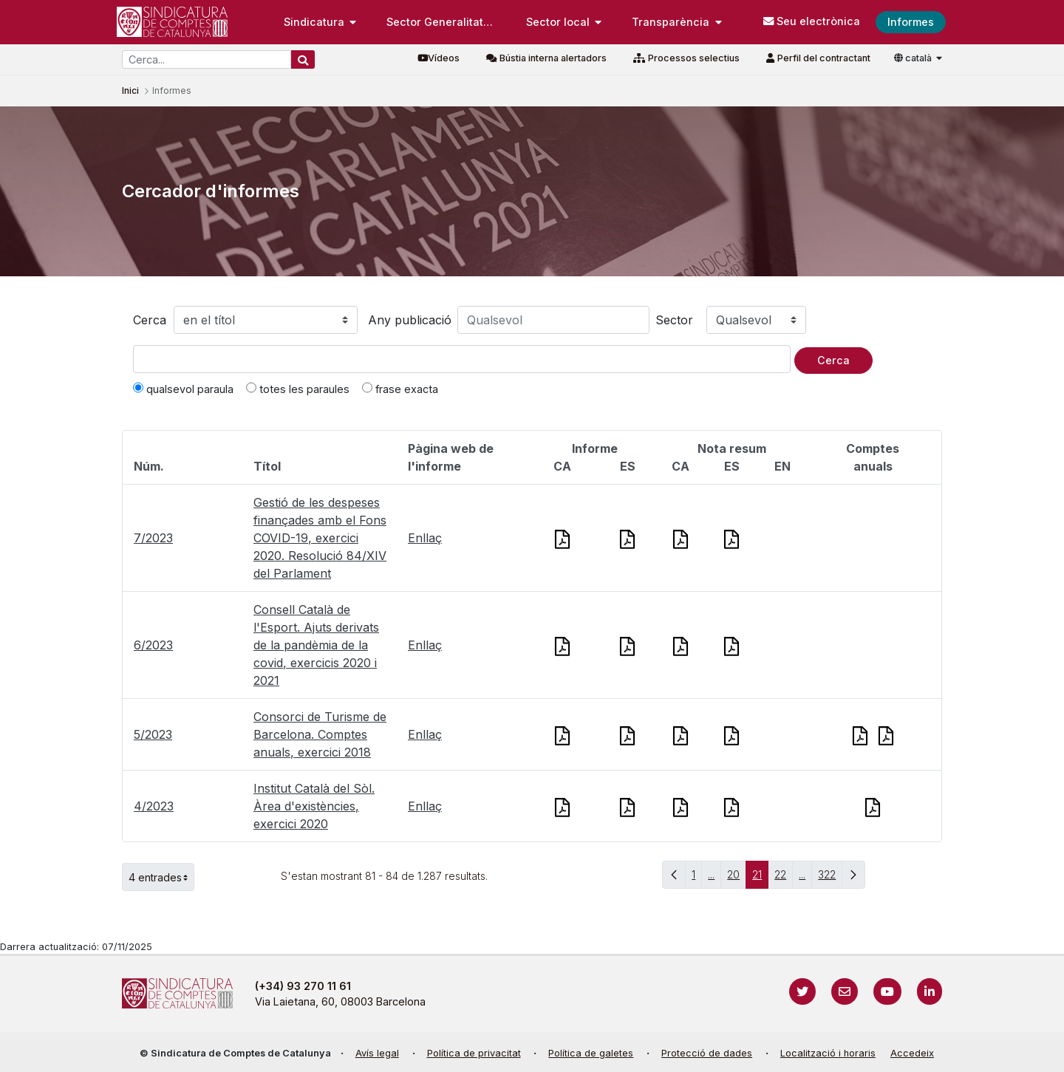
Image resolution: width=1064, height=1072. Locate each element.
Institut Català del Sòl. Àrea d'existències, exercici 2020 (314, 806)
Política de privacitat (474, 1053)
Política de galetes (590, 1053)
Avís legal (377, 1053)
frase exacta (400, 388)
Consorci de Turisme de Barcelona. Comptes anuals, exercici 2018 (319, 734)
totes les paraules (297, 388)
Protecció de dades (706, 1053)
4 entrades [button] (161, 877)
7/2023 (153, 537)
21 (760, 878)
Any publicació (409, 320)
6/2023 (153, 645)
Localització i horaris (828, 1053)
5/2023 (153, 734)
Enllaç (425, 537)
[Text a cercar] (462, 359)
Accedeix (912, 1053)
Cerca (149, 320)
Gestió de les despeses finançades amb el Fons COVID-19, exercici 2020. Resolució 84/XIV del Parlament (319, 538)
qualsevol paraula (183, 388)
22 (783, 878)
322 (830, 878)
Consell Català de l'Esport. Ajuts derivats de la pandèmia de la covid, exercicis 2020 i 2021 (316, 645)
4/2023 (154, 806)
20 (736, 878)
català (914, 58)
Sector (674, 320)
